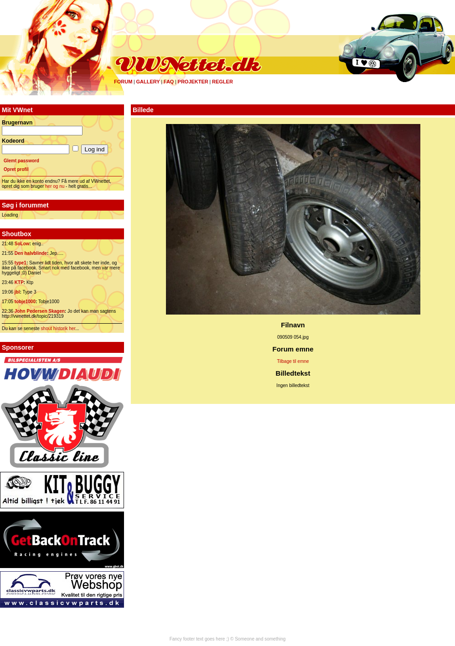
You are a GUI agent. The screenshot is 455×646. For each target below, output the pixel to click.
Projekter (193, 81)
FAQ (169, 81)
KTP (19, 282)
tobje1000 (25, 301)
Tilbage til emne (293, 361)
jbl (17, 292)
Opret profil (16, 169)
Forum (123, 81)
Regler (222, 81)
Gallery (148, 81)
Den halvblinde (31, 253)
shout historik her (58, 328)
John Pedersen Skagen (40, 311)
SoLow (22, 243)
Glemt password (21, 160)
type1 (20, 262)
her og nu (54, 186)
